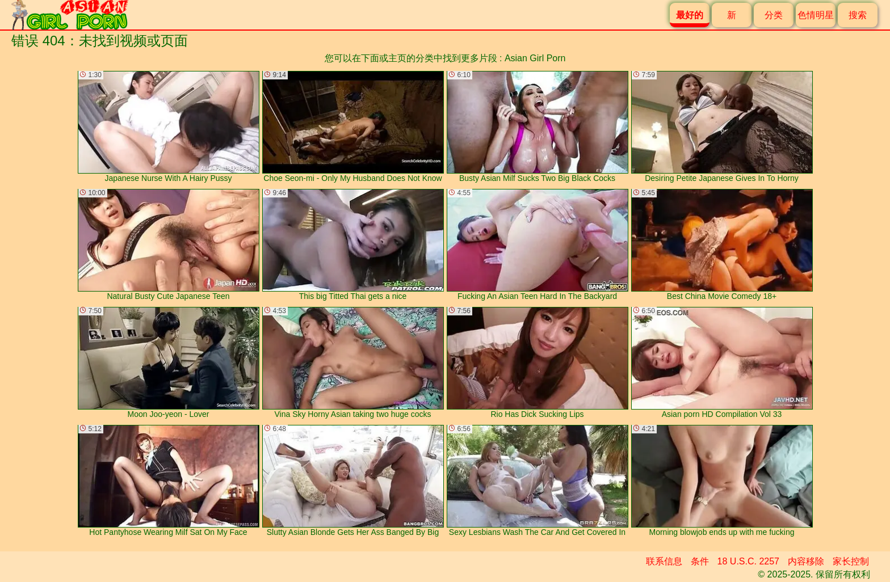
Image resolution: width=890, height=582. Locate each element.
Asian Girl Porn (535, 58)
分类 (774, 15)
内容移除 (806, 561)
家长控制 (851, 561)
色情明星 (815, 15)
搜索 (858, 15)
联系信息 (664, 561)
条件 (700, 561)
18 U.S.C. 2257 (748, 561)
